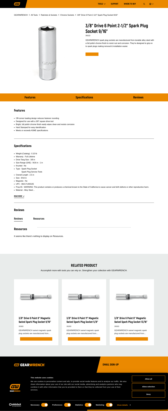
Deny (148, 396)
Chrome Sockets (67, 15)
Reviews (138, 97)
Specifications (84, 97)
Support (114, 4)
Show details (122, 406)
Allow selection (148, 388)
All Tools (34, 15)
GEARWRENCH (21, 15)
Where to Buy (130, 4)
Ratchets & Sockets (49, 15)
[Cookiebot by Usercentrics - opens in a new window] (15, 406)
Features (29, 97)
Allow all (148, 380)
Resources (38, 218)
